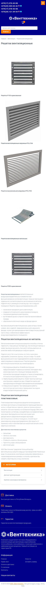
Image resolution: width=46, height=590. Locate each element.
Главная (3, 38)
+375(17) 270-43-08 (9, 3)
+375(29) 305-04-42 (11, 6)
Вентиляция (11, 38)
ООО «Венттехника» (17, 584)
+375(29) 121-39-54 (11, 12)
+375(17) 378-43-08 (9, 9)
